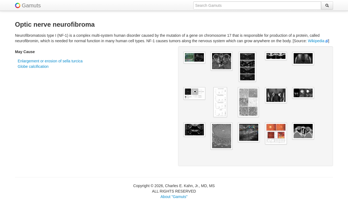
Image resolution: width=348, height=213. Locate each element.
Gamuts (31, 5)
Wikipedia (318, 41)
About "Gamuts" (173, 196)
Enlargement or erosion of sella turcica (50, 61)
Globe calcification (33, 66)
